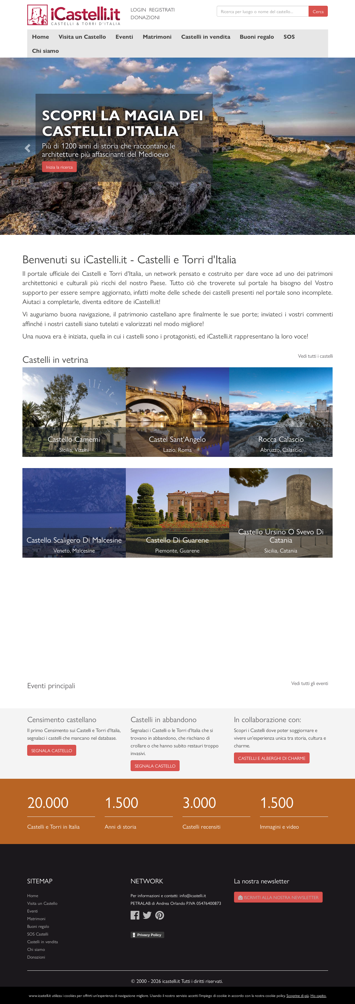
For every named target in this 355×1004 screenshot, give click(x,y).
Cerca (318, 11)
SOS (289, 36)
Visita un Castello (82, 36)
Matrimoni (157, 36)
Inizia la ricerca (59, 166)
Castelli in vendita (205, 36)
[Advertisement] (177, 613)
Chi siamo (45, 50)
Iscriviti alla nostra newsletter (278, 897)
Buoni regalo (257, 36)
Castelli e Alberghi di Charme (271, 758)
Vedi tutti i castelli (315, 355)
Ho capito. (319, 995)
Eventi (124, 36)
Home (40, 36)
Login (138, 9)
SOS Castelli (37, 934)
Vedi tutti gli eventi (309, 683)
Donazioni (145, 17)
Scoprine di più (297, 995)
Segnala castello (51, 750)
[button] (26, 146)
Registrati (162, 9)
